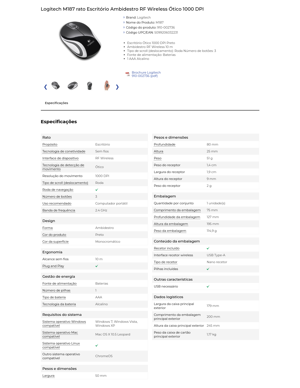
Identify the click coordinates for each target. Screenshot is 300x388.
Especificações (56, 103)
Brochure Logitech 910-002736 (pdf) (146, 74)
